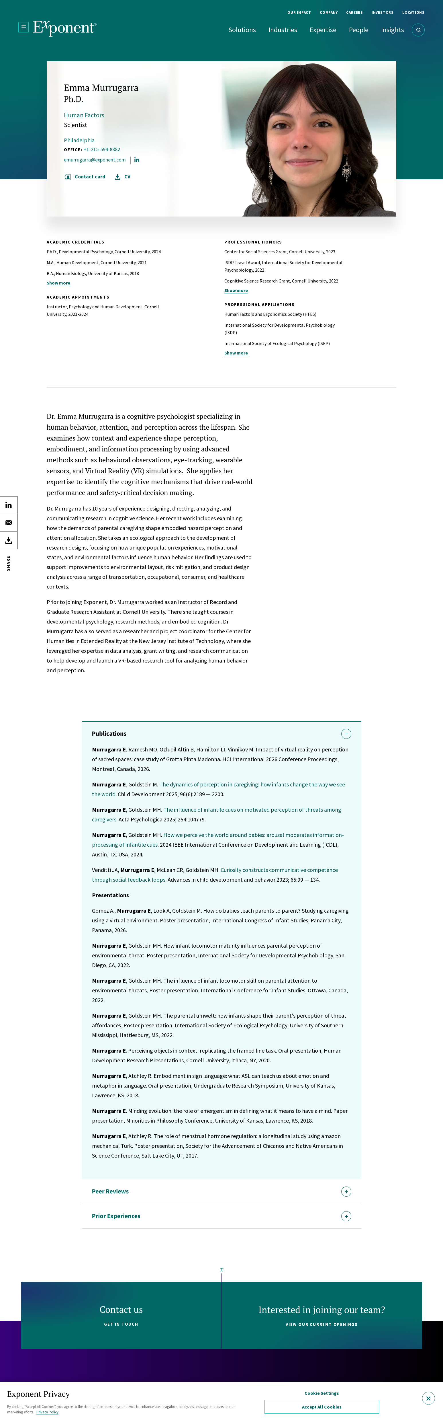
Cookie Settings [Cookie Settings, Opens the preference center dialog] (322, 1393)
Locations (413, 12)
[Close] (428, 1398)
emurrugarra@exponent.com (95, 159)
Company (329, 12)
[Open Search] (418, 30)
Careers (354, 12)
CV (127, 177)
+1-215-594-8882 (102, 149)
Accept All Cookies (322, 1407)
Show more (58, 283)
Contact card (90, 177)
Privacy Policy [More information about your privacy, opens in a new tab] (47, 1412)
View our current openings (322, 1324)
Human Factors (84, 115)
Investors (383, 12)
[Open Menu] (23, 27)
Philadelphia (79, 140)
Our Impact (299, 12)
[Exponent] (65, 29)
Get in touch (121, 1324)
